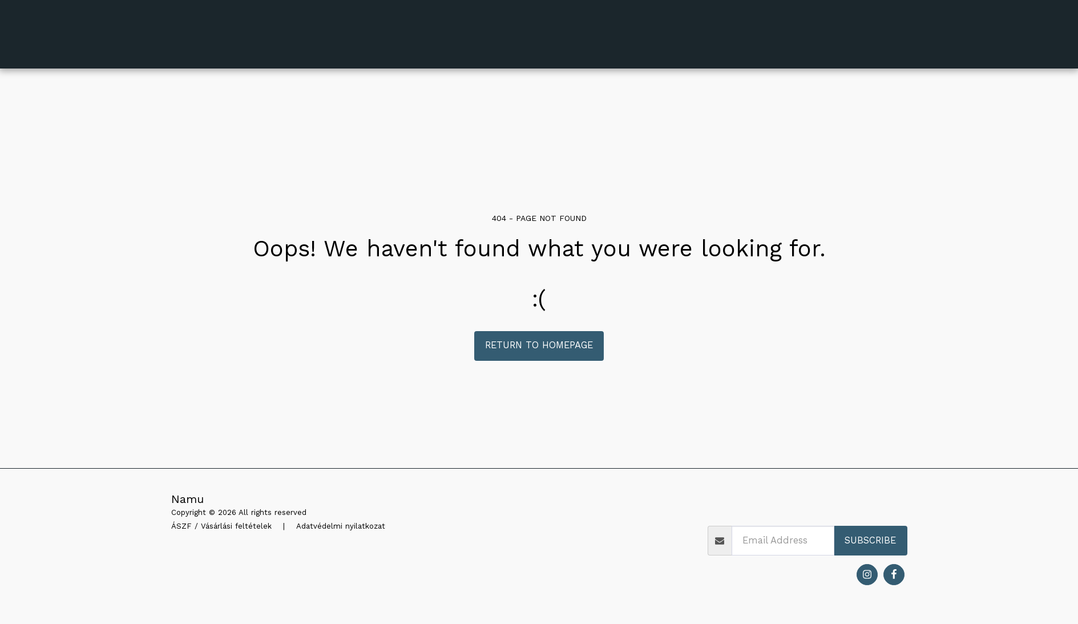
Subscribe (870, 540)
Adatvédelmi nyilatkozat (340, 526)
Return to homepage (539, 345)
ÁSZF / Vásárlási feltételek (221, 526)
